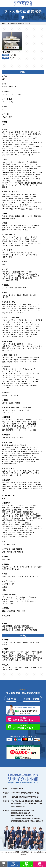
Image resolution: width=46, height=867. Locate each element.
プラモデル (22, 308)
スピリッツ (17, 230)
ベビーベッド (7, 350)
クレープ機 (32, 505)
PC (37, 328)
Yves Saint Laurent (9, 463)
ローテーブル (7, 138)
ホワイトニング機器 (9, 628)
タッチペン (6, 330)
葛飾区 (19, 642)
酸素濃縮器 (29, 628)
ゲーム (9, 306)
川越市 (27, 667)
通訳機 (14, 336)
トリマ (11, 245)
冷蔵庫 (4, 166)
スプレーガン (29, 516)
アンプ (19, 377)
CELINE (27, 461)
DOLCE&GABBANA (24, 453)
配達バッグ (24, 530)
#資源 (4, 106)
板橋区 (4, 644)
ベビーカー (22, 348)
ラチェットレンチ (8, 237)
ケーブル (15, 516)
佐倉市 (22, 660)
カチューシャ (7, 471)
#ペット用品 (7, 99)
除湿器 (19, 181)
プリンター (19, 328)
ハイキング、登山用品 (10, 206)
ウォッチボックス (8, 295)
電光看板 (23, 526)
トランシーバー (27, 330)
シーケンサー (16, 371)
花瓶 (4, 590)
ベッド (17, 134)
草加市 (33, 667)
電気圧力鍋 (32, 424)
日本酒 (36, 225)
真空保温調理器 (7, 430)
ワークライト (23, 537)
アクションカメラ (26, 278)
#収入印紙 (6, 615)
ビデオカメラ (34, 276)
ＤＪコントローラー (30, 369)
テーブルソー (26, 522)
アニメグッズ (23, 306)
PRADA (33, 461)
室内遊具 (20, 344)
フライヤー (29, 419)
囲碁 (4, 304)
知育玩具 (31, 308)
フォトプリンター (16, 334)
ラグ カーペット (19, 484)
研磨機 (4, 241)
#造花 (4, 587)
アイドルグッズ (19, 313)
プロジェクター (20, 599)
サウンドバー (21, 381)
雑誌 (8, 544)
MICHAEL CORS (7, 461)
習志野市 (12, 654)
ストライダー (7, 346)
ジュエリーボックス (9, 152)
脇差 (10, 117)
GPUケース (35, 332)
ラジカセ (24, 379)
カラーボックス (36, 142)
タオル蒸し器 (20, 514)
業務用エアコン (7, 524)
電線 (21, 516)
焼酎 (34, 227)
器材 (23, 216)
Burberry (35, 453)
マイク (12, 381)
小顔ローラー (28, 357)
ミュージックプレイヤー (28, 385)
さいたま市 (6, 667)
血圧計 (17, 630)
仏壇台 (20, 152)
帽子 (27, 473)
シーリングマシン (8, 505)
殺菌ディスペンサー (9, 537)
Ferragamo (6, 459)
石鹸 (8, 486)
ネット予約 (40, 864)
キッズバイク (7, 313)
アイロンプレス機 (24, 534)
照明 (34, 172)
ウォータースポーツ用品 (28, 206)
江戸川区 (12, 642)
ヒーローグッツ (12, 304)
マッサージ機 (7, 359)
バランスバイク (19, 346)
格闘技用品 (29, 198)
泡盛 (29, 227)
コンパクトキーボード (10, 385)
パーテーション (7, 132)
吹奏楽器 (5, 218)
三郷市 (4, 669)
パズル (38, 310)
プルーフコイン (22, 576)
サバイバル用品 (7, 209)
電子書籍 (39, 320)
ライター (26, 488)
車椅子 (20, 94)
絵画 (4, 559)
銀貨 (13, 576)
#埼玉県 (5, 665)
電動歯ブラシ (16, 486)
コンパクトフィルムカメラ (27, 274)
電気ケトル (16, 424)
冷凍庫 (37, 178)
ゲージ (4, 102)
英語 (4, 124)
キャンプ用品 (21, 200)
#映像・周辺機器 (8, 594)
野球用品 (32, 196)
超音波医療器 (32, 630)
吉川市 (39, 667)
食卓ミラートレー (34, 482)
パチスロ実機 (18, 552)
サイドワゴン (20, 150)
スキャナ (5, 601)
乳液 (4, 569)
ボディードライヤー (20, 362)
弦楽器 (4, 216)
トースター (38, 419)
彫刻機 (28, 514)
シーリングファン (26, 164)
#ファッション (8, 468)
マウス (27, 334)
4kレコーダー (15, 601)
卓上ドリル (6, 516)
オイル (15, 567)
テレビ (4, 170)
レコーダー (6, 375)
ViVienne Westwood (9, 455)
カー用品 (29, 209)
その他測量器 (15, 507)
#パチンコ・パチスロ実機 (12, 549)
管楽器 (11, 216)
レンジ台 (5, 140)
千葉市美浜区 (31, 656)
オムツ (39, 346)
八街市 (27, 652)
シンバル (29, 216)
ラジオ (20, 320)
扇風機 (28, 172)
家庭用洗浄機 (29, 174)
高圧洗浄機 (13, 241)
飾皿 (4, 611)
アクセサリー (7, 272)
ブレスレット (34, 255)
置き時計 (32, 295)
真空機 (31, 507)
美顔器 (36, 357)
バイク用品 (38, 209)
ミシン (25, 168)
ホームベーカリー (8, 428)
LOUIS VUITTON (14, 451)
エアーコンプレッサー (10, 530)
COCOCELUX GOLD (9, 457)
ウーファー (16, 375)
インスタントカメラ (9, 274)
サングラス (35, 473)
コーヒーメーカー (32, 185)
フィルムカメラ (7, 280)
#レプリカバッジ (8, 581)
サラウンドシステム (30, 377)
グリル (23, 424)
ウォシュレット (32, 176)
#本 (3, 541)
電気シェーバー (25, 359)
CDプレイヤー (33, 381)
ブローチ (5, 253)
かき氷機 (32, 430)
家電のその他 (29, 166)
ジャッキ (20, 237)
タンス (23, 134)
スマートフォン (17, 410)
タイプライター (19, 322)
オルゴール (6, 371)
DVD (3, 498)
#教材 (4, 122)
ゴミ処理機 (6, 164)
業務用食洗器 (28, 512)
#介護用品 (6, 91)
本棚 (29, 134)
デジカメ (12, 276)
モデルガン (6, 308)
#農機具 (5, 400)
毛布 (29, 486)
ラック (17, 142)
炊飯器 (38, 166)
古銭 (4, 576)
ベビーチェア (31, 346)
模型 (15, 306)
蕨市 (10, 669)
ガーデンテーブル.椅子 (10, 144)
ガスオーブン (21, 505)
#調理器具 (6, 435)
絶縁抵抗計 (30, 532)
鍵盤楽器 (37, 216)
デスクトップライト (9, 320)
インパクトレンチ (31, 237)
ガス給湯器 (6, 528)
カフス (23, 253)
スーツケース (37, 486)
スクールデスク (36, 146)
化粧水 (39, 567)
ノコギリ (34, 239)
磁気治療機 (25, 626)
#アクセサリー (8, 250)
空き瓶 (4, 225)
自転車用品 (32, 200)
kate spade (19, 461)
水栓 (19, 510)
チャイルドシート (34, 348)
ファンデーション (13, 569)
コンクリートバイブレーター (12, 239)
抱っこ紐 (12, 344)
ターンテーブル (14, 379)
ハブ (21, 326)
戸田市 (15, 669)
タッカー (37, 243)
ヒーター (15, 185)
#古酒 (4, 223)
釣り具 (4, 205)
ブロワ (20, 241)
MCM (4, 445)
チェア (11, 134)
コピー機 (16, 522)
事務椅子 (5, 395)
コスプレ (36, 304)
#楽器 (4, 213)
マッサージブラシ (8, 357)
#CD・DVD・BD (8, 495)
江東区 (4, 642)
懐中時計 (5, 297)
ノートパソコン (7, 328)
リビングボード (7, 150)
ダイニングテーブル (16, 136)
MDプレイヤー (7, 383)
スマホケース (21, 482)
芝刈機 (4, 403)
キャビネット (29, 136)
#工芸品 (5, 608)
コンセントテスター (9, 534)
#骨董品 (5, 285)
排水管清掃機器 (19, 520)
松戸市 (4, 660)
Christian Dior (23, 455)
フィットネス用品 (8, 202)
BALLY (23, 459)
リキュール (27, 230)
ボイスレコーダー (19, 324)
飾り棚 (27, 152)
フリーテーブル (17, 146)
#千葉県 (5, 649)
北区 (37, 642)
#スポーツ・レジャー (10, 192)
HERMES (24, 451)
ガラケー (28, 410)
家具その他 (37, 134)
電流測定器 (21, 532)
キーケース (17, 471)
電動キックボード (8, 200)
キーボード (16, 330)
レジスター (6, 518)
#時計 (4, 292)
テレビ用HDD (20, 176)
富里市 (4, 656)
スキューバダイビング (34, 202)
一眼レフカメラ (22, 276)
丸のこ (4, 243)
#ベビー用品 (7, 341)
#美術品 (5, 556)
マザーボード (7, 322)
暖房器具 (12, 170)
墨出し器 (34, 241)
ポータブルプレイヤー (30, 601)
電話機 (38, 174)
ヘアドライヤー (7, 514)
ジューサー (6, 424)
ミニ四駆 (23, 304)
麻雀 (29, 304)
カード (14, 308)
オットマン (38, 132)
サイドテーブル (7, 142)
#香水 (4, 261)
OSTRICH (12, 449)
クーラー (12, 174)
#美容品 (5, 564)
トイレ (4, 94)
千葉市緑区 (35, 654)
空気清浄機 (27, 170)
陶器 (18, 611)
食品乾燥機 (33, 162)
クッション (25, 142)
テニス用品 (24, 196)
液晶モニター (7, 522)
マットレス (6, 146)
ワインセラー (20, 172)
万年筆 (38, 484)
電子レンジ (19, 166)
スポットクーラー (34, 526)
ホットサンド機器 (29, 422)
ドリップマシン (7, 176)
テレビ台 (34, 138)
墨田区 (25, 642)
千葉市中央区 (20, 658)
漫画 (13, 544)
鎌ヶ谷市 (36, 660)
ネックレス (32, 253)
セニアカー (13, 94)
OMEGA (22, 447)
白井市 (11, 660)
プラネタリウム (7, 603)
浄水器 (4, 168)
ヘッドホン (38, 330)
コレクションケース (27, 144)
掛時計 (19, 295)
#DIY (4, 84)
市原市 (4, 654)
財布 (21, 475)
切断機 (30, 243)
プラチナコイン (34, 576)
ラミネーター (29, 320)
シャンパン (6, 227)
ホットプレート (7, 422)
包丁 (21, 437)
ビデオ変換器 (31, 597)
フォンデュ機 (16, 426)
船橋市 (28, 658)
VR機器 (22, 597)
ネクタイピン (15, 253)
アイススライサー (8, 532)
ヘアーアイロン (17, 178)
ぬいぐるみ (14, 310)
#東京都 (5, 639)
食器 (24, 486)
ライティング (35, 152)
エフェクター (34, 379)
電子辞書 (34, 334)
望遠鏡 (20, 198)
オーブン (12, 419)
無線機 (27, 332)
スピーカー (25, 375)
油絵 (8, 559)
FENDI (38, 459)
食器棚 (4, 136)
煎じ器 (4, 419)
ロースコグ (19, 148)
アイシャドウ (24, 567)
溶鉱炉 (17, 524)
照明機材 (16, 272)
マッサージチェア (15, 168)
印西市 (33, 652)
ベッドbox (28, 344)
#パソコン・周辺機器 (10, 317)
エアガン (39, 308)
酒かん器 (5, 507)
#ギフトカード (8, 584)
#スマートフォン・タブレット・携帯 (16, 407)
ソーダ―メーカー (21, 430)
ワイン (30, 225)
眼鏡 (24, 471)
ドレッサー (17, 138)
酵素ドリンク (7, 230)
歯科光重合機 (26, 524)
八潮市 (20, 667)
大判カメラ (6, 278)
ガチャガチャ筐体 (8, 512)
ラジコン (23, 310)
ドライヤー (6, 178)
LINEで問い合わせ (27, 864)
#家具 (4, 129)
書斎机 (17, 132)
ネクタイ (5, 475)
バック (12, 475)
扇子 (37, 471)
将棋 (4, 306)
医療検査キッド (7, 630)
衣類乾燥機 (33, 168)
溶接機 (19, 512)
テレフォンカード (8, 482)
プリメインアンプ (8, 377)
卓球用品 (32, 194)
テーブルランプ (27, 132)
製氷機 (28, 518)
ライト (25, 287)
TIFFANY (25, 457)
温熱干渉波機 (7, 362)
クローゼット (29, 148)
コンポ (4, 379)
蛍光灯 (4, 488)
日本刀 (4, 117)
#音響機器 (6, 366)
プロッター (6, 336)
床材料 (4, 86)
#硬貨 (4, 573)
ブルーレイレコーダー (10, 597)
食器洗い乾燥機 (7, 172)
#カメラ (5, 269)
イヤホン (5, 334)
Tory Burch (16, 459)
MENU (3, 864)
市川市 (28, 660)
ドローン (31, 310)
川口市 (14, 667)
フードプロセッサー (24, 428)
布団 (4, 486)
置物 (19, 287)
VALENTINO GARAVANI (10, 447)
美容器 (15, 359)
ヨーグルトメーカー (30, 426)
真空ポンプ (38, 528)
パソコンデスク (7, 155)
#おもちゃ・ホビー (9, 302)
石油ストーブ (29, 178)
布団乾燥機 (19, 183)
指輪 (10, 257)
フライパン (6, 437)
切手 (4, 618)
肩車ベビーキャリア (9, 348)
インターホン (28, 510)
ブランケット (15, 473)
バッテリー (6, 332)
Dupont (10, 445)
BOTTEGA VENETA (35, 451)
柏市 (16, 660)
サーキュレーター (29, 181)
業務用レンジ (37, 518)
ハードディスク (17, 332)
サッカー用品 (20, 209)
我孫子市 (20, 654)
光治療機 (16, 626)
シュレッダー (7, 324)
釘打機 (27, 241)
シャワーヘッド (36, 488)
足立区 (31, 642)
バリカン (32, 362)
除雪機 (17, 403)
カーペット (6, 185)
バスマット (17, 488)
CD (8, 498)
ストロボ (15, 278)
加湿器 (39, 172)
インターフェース (15, 369)
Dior (19, 457)
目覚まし (15, 164)
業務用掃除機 (7, 520)
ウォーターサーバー (9, 162)
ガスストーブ (23, 162)
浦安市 (12, 652)
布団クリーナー (7, 183)
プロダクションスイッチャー (12, 373)
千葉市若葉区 (20, 656)
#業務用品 (6, 503)
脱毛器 (19, 357)
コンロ (22, 185)
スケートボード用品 (9, 198)
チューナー (6, 387)
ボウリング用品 (22, 194)
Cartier (4, 449)
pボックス (31, 155)
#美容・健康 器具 (9, 355)
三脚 (16, 280)
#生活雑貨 (6, 480)
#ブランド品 (7, 442)
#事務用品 (6, 392)
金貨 (8, 576)
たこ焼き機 (6, 426)
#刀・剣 (5, 114)
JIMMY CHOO (32, 449)
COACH (32, 455)
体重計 (4, 344)
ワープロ (28, 326)
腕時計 (25, 295)
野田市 (39, 652)
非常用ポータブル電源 (10, 326)
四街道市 (5, 652)
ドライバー (13, 243)
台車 (31, 530)
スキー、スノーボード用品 (18, 205)
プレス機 (6, 51)
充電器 (27, 239)
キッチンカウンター (20, 140)
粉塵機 (14, 528)
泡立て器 (20, 419)
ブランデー (13, 225)
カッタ (4, 245)
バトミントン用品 (8, 194)
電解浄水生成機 (30, 183)
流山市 (27, 654)
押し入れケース (31, 150)
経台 (4, 79)
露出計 (17, 245)
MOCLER (33, 457)
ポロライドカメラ (27, 272)
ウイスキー (22, 225)
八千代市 (12, 58)
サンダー (24, 245)
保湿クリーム (7, 567)
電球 (10, 488)
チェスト (26, 138)
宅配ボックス (13, 86)
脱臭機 (39, 183)
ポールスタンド (20, 155)
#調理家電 (6, 417)
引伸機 (14, 510)
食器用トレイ (7, 484)
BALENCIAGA (21, 449)
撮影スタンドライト (25, 528)
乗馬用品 (15, 196)
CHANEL (13, 453)
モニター (36, 326)
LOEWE (35, 447)
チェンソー (22, 243)
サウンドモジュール (32, 373)
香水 (4, 264)
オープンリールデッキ (22, 383)
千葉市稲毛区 (37, 658)
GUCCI (4, 451)
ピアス (4, 257)
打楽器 (12, 218)
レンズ (4, 276)
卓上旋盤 (36, 514)
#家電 (4, 159)
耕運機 (11, 403)
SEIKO (29, 447)
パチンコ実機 (7, 552)
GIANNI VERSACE (20, 445)
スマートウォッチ (8, 412)
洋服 (23, 473)
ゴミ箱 (27, 146)
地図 (4, 544)
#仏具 (4, 76)
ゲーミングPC (30, 328)
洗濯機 (11, 166)
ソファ (4, 134)
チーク (33, 567)
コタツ (31, 140)
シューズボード (7, 148)
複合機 (4, 174)
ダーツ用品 (6, 196)
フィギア (32, 306)
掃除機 (19, 170)
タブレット (6, 410)
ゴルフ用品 (21, 202)
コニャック (16, 227)
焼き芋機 (24, 507)
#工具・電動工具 (8, 234)
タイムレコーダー (18, 518)
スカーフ (31, 471)
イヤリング (24, 255)
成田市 (11, 656)
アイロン (20, 174)
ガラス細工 (11, 611)
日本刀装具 (9, 287)
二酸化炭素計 (7, 626)
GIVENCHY (31, 459)
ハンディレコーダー (25, 336)
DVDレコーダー (7, 599)
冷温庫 (4, 187)
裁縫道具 (31, 484)
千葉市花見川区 (7, 658)
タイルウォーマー (8, 181)
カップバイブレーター (10, 526)
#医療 (4, 623)
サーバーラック (33, 324)
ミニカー (5, 310)
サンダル (5, 473)
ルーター (29, 322)
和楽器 (17, 216)
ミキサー (5, 381)
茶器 (13, 437)
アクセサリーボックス (10, 255)
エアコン (37, 164)
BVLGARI (5, 453)
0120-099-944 (13, 864)
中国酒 (24, 227)
